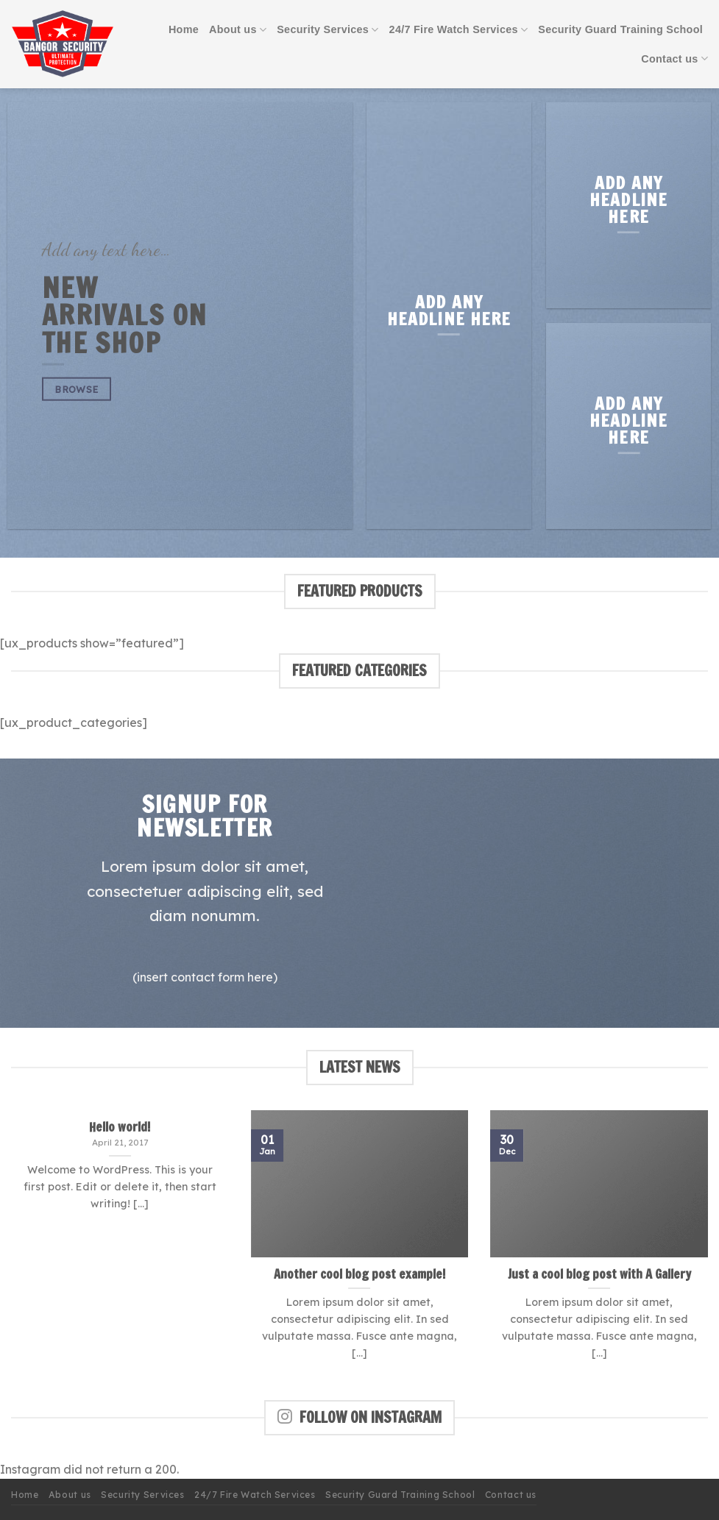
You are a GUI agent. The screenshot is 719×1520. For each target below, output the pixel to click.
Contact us (674, 58)
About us (237, 30)
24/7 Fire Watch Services (458, 30)
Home (184, 29)
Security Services (327, 30)
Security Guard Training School (620, 29)
